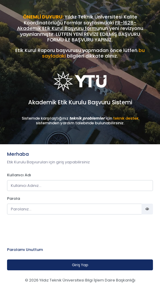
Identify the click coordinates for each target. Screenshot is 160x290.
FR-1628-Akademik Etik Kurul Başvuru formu (77, 25)
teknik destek (126, 118)
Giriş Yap (80, 265)
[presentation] (51, 230)
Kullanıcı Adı (19, 175)
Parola (13, 198)
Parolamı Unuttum (25, 249)
